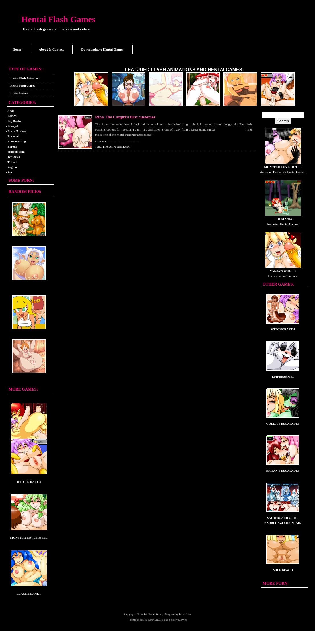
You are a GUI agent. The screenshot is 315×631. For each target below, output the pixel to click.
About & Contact (51, 49)
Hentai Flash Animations (25, 78)
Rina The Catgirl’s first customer (125, 117)
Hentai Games (19, 93)
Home (17, 49)
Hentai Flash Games (58, 19)
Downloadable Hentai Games (102, 49)
